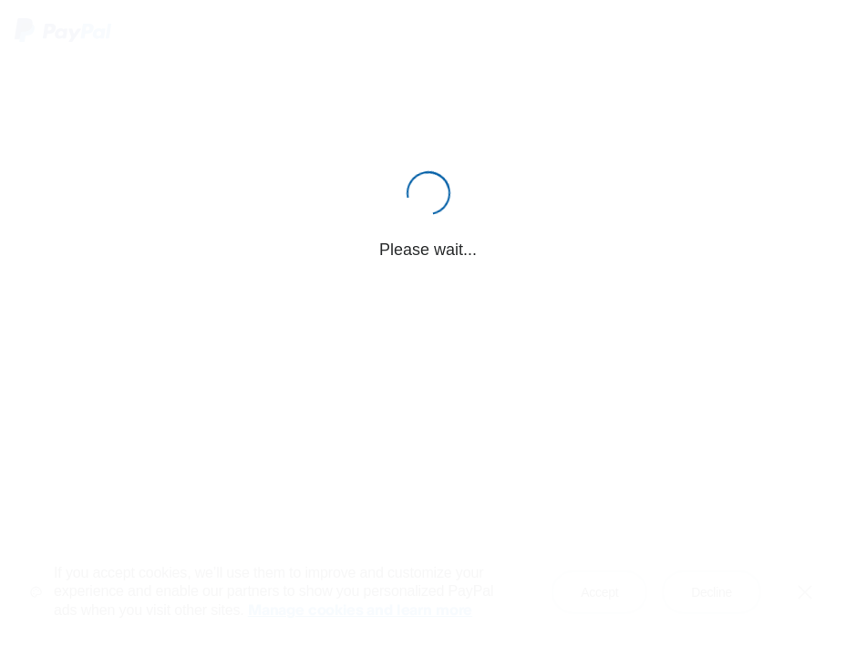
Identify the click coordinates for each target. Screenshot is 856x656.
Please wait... (428, 250)
